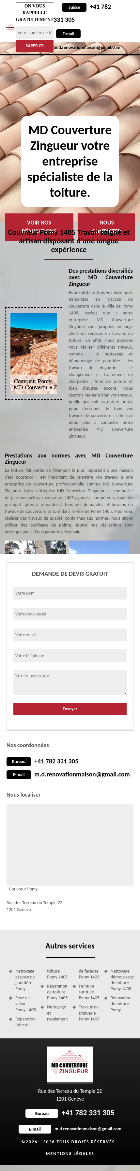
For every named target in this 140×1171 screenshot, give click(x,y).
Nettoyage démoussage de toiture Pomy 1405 (121, 980)
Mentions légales (70, 1153)
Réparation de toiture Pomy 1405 (57, 992)
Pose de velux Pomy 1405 (25, 1003)
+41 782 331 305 (56, 761)
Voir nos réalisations (39, 227)
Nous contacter (106, 227)
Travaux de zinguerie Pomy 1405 (89, 1012)
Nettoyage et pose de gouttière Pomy (25, 980)
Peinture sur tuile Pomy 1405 (89, 992)
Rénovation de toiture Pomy (121, 1003)
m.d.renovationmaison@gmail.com (82, 774)
